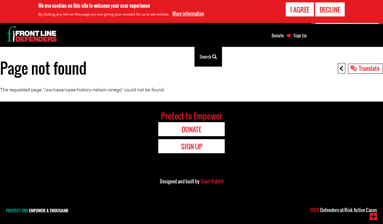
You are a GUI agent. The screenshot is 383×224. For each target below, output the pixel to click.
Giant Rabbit (212, 181)
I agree (299, 9)
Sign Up (300, 36)
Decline (330, 9)
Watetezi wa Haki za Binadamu (34, 56)
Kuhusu (153, 56)
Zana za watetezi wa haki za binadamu (103, 56)
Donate (278, 36)
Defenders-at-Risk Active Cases (343, 210)
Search (208, 56)
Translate (369, 68)
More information (188, 13)
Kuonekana (179, 56)
